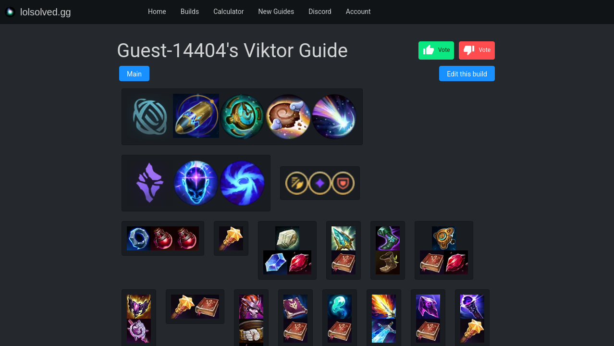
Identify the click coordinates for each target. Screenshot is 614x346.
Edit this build (467, 74)
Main (134, 74)
